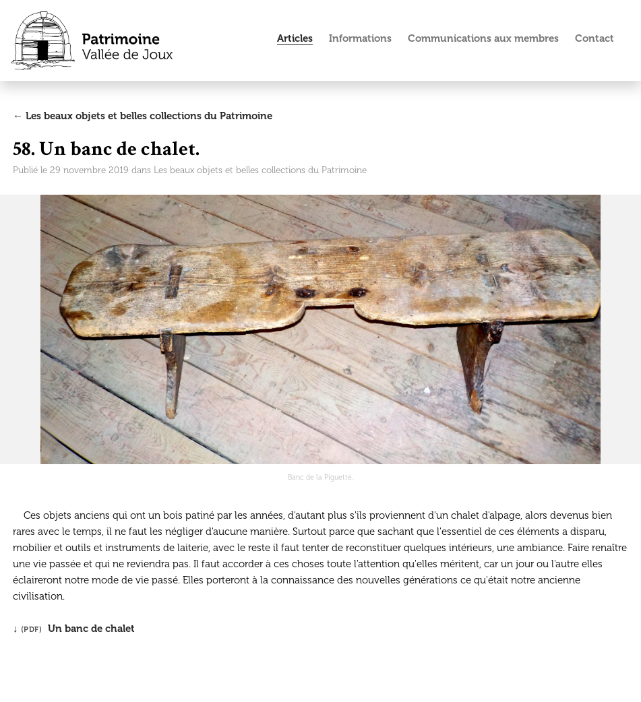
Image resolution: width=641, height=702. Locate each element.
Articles (295, 38)
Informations (360, 38)
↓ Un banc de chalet (74, 629)
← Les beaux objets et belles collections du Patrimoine (142, 116)
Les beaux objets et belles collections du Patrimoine (260, 170)
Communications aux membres (483, 38)
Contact (594, 38)
